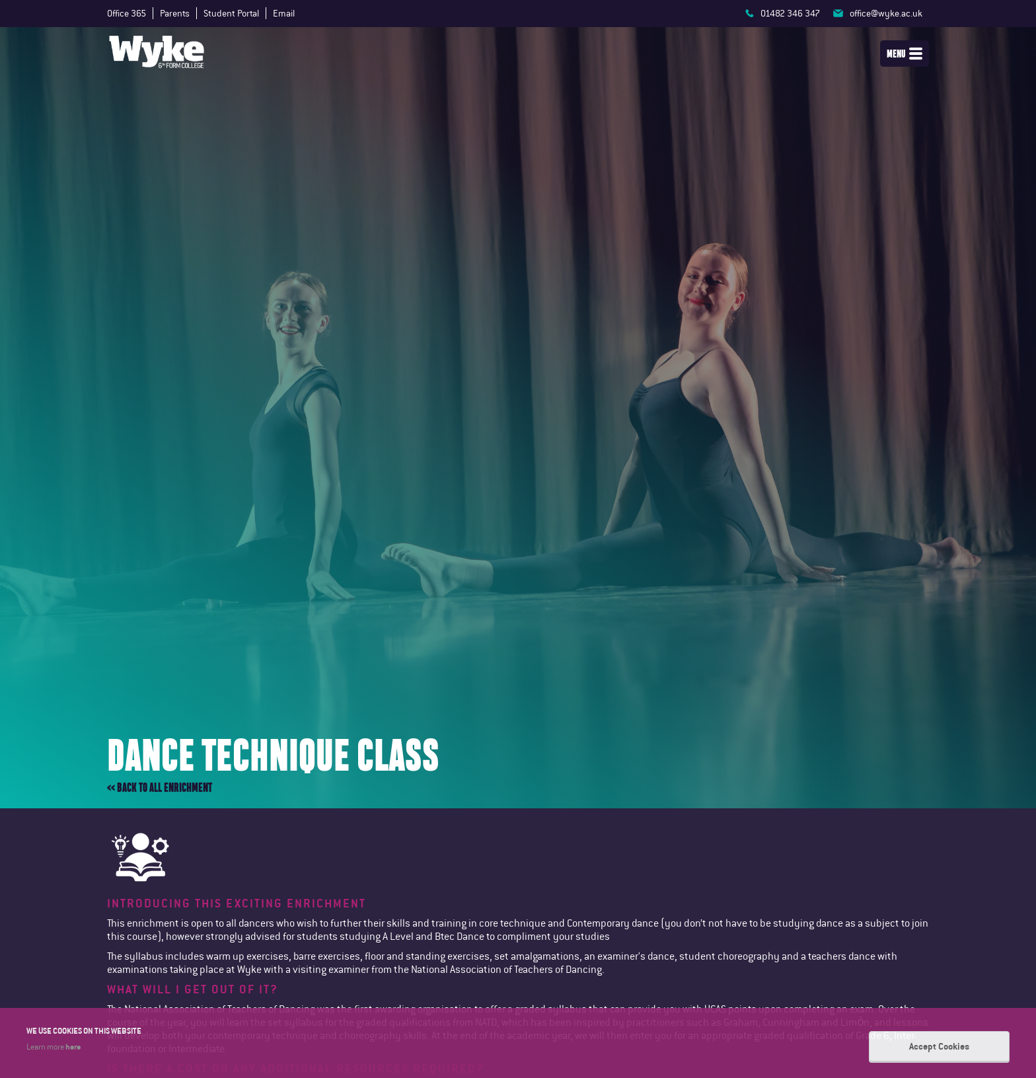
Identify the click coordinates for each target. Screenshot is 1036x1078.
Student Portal (231, 13)
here (73, 1046)
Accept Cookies (939, 1046)
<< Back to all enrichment (159, 787)
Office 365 (126, 13)
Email (284, 13)
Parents (175, 13)
